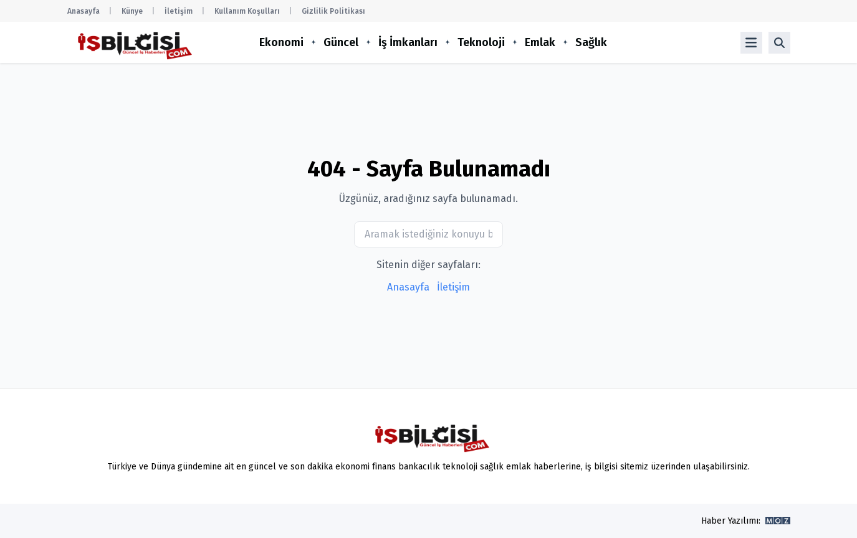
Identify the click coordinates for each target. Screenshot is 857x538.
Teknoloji (481, 42)
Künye (132, 11)
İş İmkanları (408, 42)
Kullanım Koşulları (247, 11)
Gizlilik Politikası (333, 11)
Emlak (540, 42)
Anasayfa (83, 11)
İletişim (179, 11)
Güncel (340, 42)
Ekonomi (281, 42)
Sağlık (591, 42)
